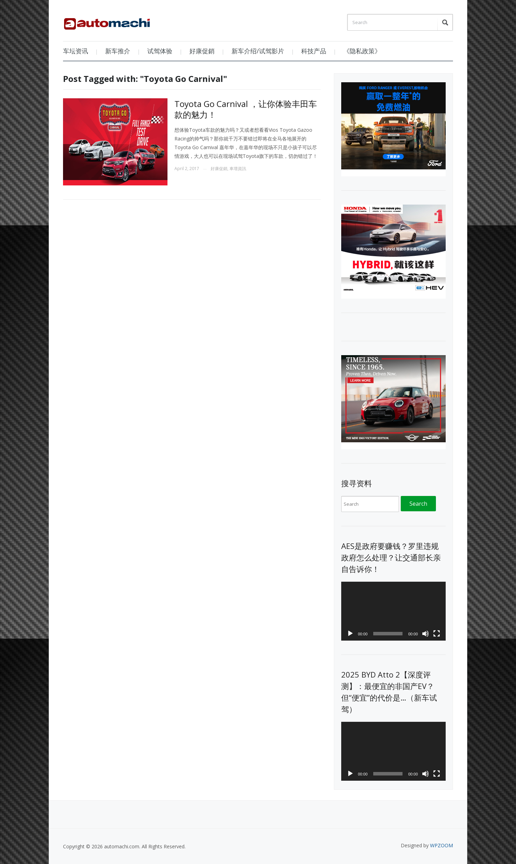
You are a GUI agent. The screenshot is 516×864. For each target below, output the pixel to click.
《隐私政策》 (362, 51)
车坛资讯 (75, 51)
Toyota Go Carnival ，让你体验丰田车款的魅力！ (245, 109)
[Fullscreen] (436, 633)
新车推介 (117, 51)
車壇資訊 (237, 168)
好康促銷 (201, 51)
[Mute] (425, 633)
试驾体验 (159, 51)
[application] (393, 611)
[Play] (350, 633)
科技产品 (313, 51)
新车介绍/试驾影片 (258, 51)
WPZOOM (441, 845)
